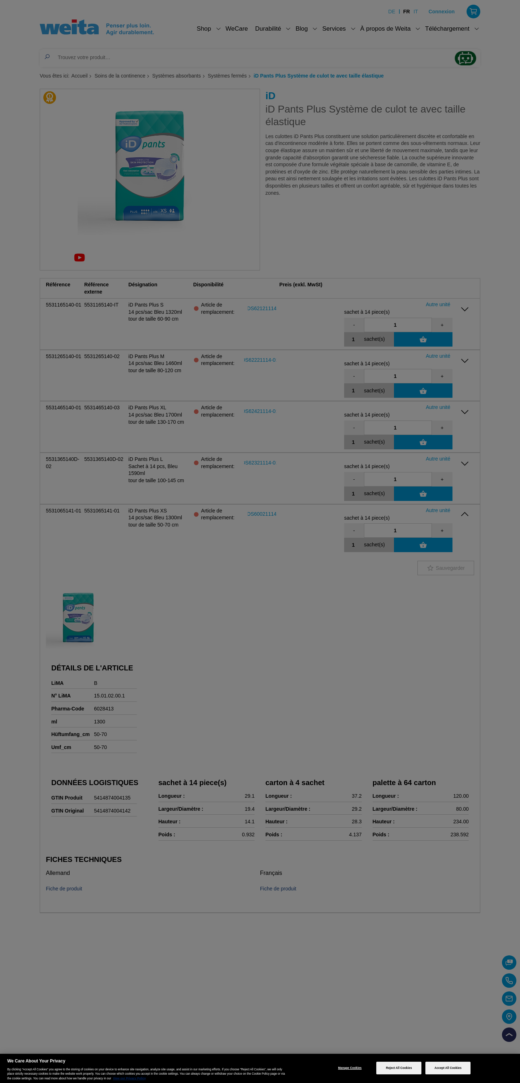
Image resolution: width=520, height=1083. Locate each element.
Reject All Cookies (399, 1068)
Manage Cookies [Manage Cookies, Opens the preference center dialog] (349, 1068)
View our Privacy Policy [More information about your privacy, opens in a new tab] (129, 1078)
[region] (260, 1068)
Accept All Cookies (448, 1068)
